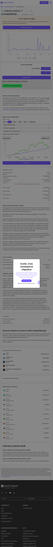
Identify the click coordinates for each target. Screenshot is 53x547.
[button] (26, 283)
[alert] (26, 273)
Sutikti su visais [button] (26, 280)
